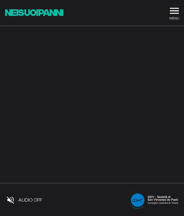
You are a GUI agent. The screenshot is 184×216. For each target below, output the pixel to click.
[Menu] (174, 12)
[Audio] (24, 200)
